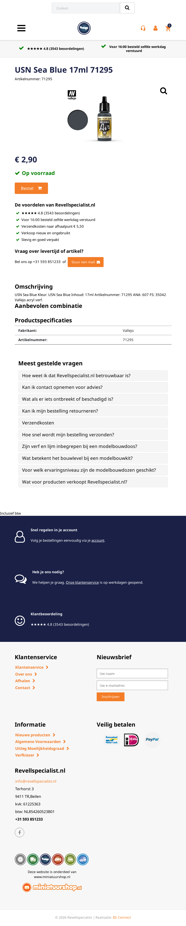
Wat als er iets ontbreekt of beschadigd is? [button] (67, 399)
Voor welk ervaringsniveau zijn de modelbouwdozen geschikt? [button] (89, 470)
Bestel (31, 188)
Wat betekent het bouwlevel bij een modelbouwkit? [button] (77, 458)
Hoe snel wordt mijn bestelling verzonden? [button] (68, 435)
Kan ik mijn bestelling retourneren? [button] (60, 411)
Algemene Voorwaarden (38, 741)
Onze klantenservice (82, 582)
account (97, 540)
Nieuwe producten (32, 735)
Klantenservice (29, 667)
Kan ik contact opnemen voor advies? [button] (62, 387)
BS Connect (122, 917)
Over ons (23, 674)
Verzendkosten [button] (38, 423)
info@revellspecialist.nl (35, 781)
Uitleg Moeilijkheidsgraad (39, 748)
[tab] (93, 376)
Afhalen (22, 680)
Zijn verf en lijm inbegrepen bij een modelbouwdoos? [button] (79, 446)
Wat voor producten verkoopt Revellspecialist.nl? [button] (74, 482)
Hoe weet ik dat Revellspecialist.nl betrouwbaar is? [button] (76, 375)
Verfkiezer (24, 755)
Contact (22, 687)
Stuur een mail (86, 262)
